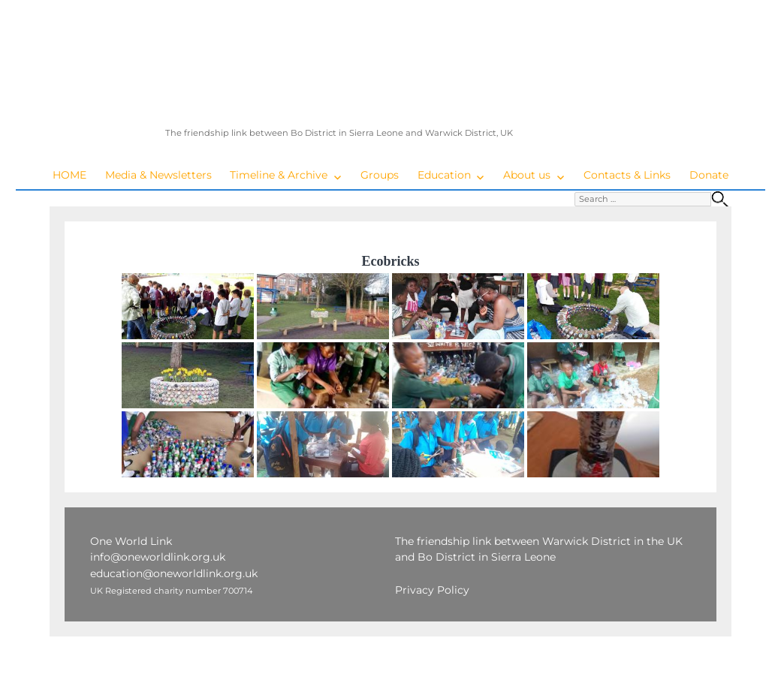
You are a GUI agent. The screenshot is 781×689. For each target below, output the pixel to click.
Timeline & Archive (278, 175)
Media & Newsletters (158, 175)
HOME (69, 175)
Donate (708, 175)
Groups (379, 175)
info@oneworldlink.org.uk (157, 557)
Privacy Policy (432, 590)
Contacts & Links (627, 175)
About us (526, 175)
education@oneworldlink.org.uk (174, 573)
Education (444, 175)
